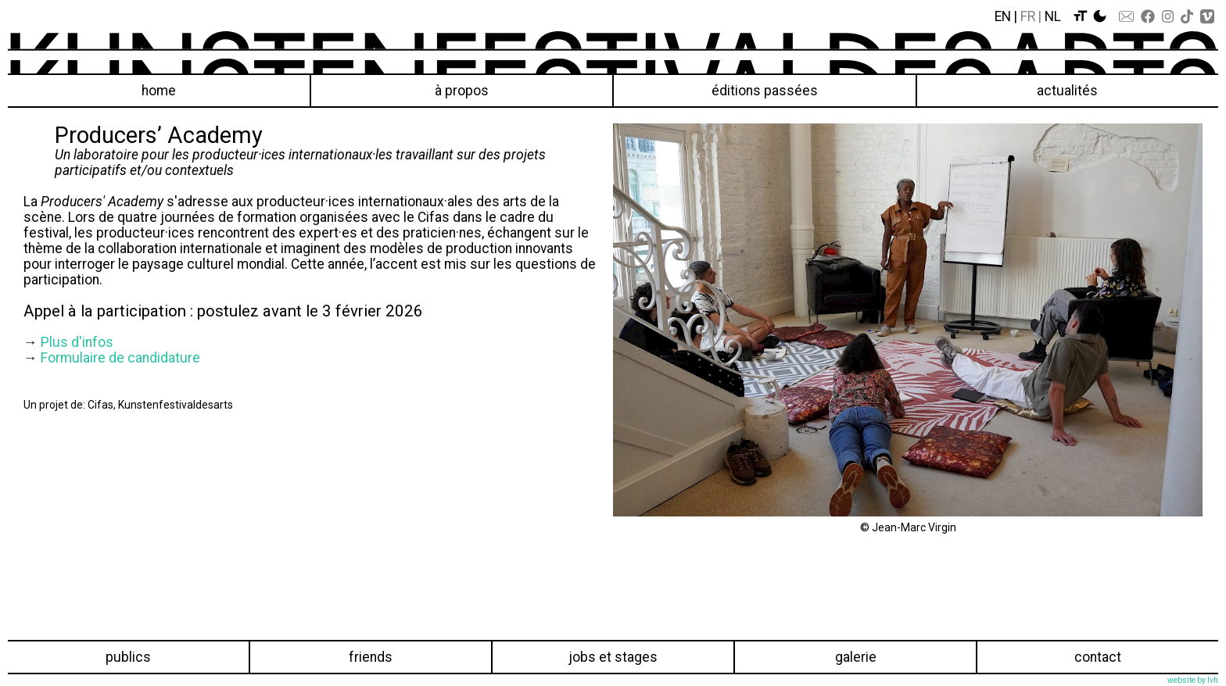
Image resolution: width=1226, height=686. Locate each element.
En (1003, 16)
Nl (1053, 16)
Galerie (855, 657)
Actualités (1067, 90)
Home (159, 90)
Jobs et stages (613, 657)
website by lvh (1192, 680)
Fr (1027, 16)
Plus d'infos (77, 342)
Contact (1097, 657)
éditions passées (765, 90)
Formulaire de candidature (120, 358)
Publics (128, 657)
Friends (371, 657)
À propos (462, 90)
